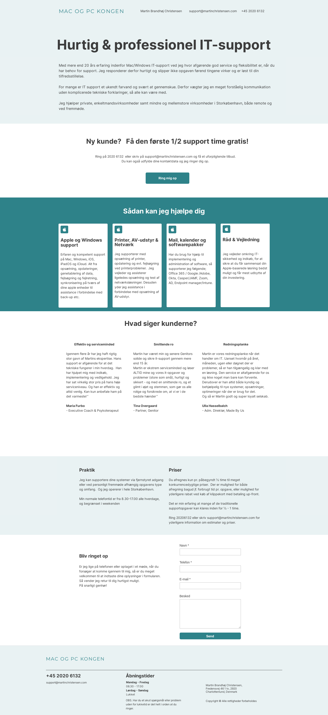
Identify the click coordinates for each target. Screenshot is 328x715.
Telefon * (186, 562)
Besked (185, 596)
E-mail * (185, 579)
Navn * (184, 545)
